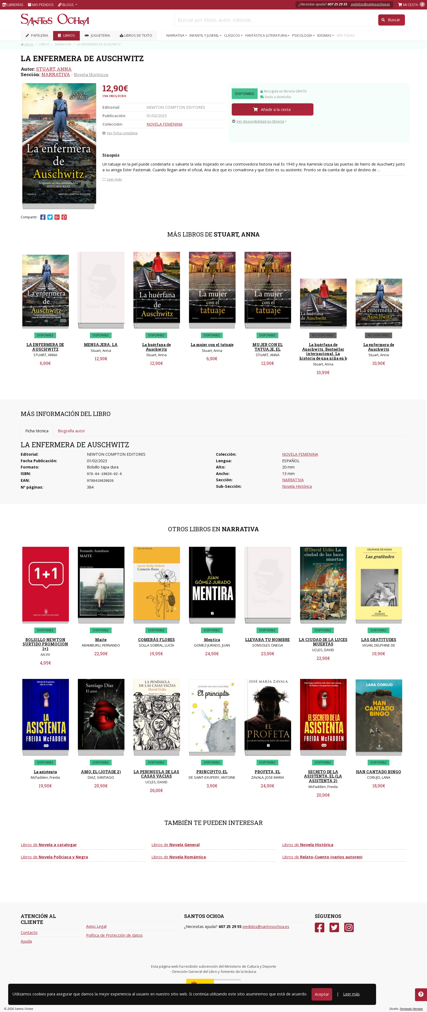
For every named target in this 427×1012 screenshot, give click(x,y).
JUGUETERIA (97, 35)
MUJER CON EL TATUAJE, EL (267, 347)
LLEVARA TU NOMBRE (267, 639)
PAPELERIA (37, 35)
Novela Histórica (91, 74)
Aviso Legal (96, 926)
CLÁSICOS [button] (232, 35)
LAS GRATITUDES (378, 639)
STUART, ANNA (54, 69)
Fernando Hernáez (411, 1009)
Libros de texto (136, 35)
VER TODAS (346, 35)
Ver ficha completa (120, 133)
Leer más (351, 994)
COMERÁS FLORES (156, 639)
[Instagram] (349, 927)
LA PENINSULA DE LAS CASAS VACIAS (156, 774)
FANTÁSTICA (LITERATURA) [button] (266, 35)
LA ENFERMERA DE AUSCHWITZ (45, 347)
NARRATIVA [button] (175, 35)
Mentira (212, 639)
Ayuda (26, 941)
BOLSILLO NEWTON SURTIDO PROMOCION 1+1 (45, 644)
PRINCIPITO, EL (211, 771)
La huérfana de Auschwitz (156, 347)
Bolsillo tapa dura (102, 467)
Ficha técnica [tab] (36, 430)
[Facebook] (319, 927)
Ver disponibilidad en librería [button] (258, 121)
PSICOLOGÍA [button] (302, 35)
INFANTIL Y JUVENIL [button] (205, 35)
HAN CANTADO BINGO (378, 771)
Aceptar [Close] (322, 994)
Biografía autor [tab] (71, 430)
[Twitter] (334, 927)
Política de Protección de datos (114, 935)
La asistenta (45, 771)
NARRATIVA (55, 74)
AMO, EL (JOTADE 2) (101, 771)
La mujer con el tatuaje (212, 344)
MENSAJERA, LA (101, 344)
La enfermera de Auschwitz (378, 347)
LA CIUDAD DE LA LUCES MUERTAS (323, 642)
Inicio (27, 44)
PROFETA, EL (267, 771)
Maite (100, 639)
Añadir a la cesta (272, 109)
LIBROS (66, 35)
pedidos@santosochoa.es (370, 4)
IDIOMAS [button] (324, 35)
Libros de (49, 844)
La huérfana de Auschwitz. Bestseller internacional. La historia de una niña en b (323, 351)
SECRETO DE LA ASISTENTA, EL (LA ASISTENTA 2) (323, 776)
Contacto (29, 932)
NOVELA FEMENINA (164, 124)
